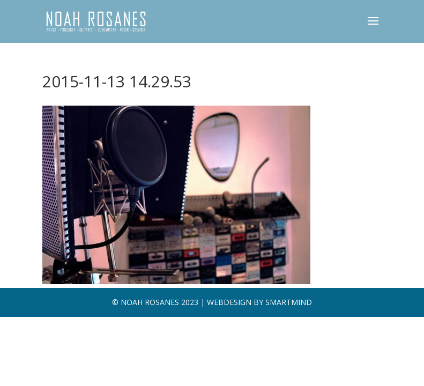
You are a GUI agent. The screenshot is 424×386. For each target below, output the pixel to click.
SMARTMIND (288, 302)
